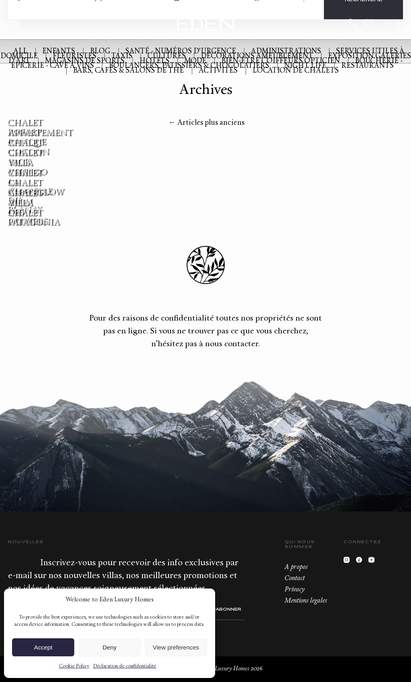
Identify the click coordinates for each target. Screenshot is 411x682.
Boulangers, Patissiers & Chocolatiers (189, 66)
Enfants (58, 51)
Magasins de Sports (84, 61)
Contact (295, 578)
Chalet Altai (25, 198)
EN (399, 24)
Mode (195, 61)
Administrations (286, 51)
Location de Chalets (295, 71)
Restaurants (367, 66)
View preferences (176, 647)
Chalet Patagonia (33, 218)
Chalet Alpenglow (36, 188)
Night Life (305, 66)
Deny (109, 647)
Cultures (166, 56)
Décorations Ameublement (257, 56)
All (20, 51)
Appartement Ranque (40, 137)
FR (387, 24)
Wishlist (368, 23)
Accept (43, 647)
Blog (100, 51)
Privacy (295, 590)
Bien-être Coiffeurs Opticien (280, 61)
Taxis (121, 56)
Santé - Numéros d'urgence (180, 51)
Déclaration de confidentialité (124, 666)
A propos (296, 567)
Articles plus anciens (206, 123)
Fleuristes (74, 56)
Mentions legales (306, 601)
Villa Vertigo (27, 167)
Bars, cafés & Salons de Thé (128, 71)
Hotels (154, 61)
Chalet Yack (25, 157)
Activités (218, 71)
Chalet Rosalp (25, 127)
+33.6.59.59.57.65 (353, 23)
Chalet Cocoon (28, 147)
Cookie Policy (74, 666)
